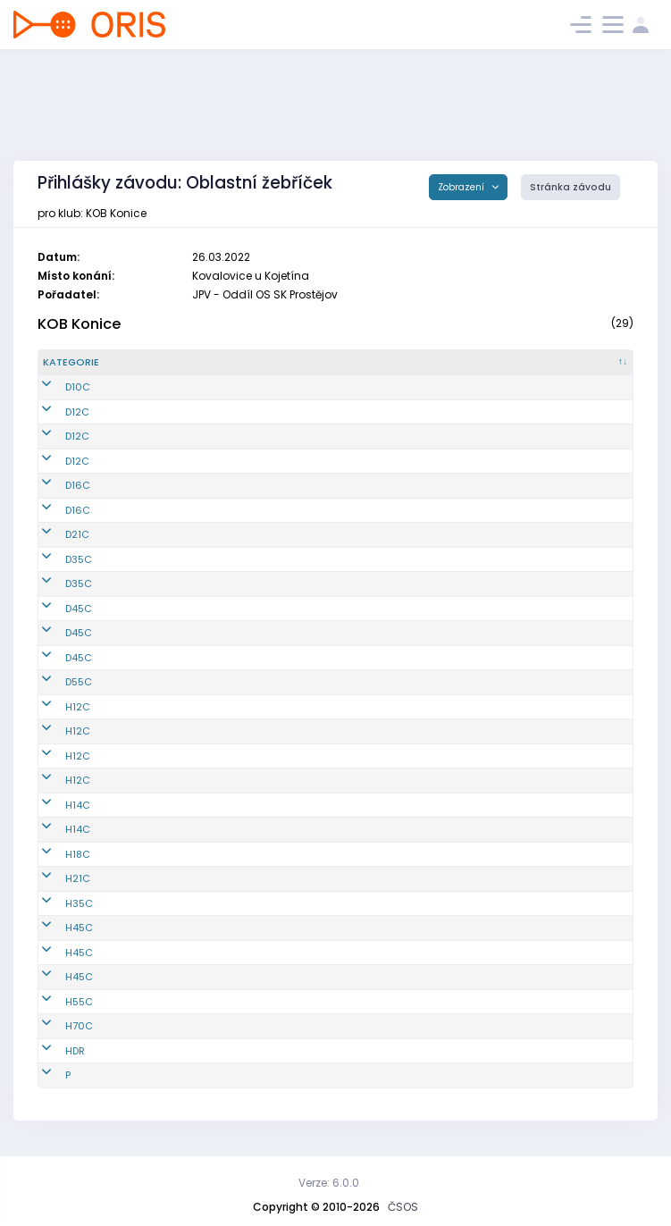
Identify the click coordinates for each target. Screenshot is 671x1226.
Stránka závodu (570, 187)
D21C (55, 534)
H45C (57, 927)
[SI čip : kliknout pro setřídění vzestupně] (586, 362)
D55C (56, 682)
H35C (57, 903)
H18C (55, 854)
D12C (55, 412)
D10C (55, 387)
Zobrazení (462, 187)
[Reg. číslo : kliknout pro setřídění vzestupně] (193, 362)
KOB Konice (80, 324)
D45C (56, 608)
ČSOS (403, 1206)
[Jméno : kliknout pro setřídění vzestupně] (343, 362)
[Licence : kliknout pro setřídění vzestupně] (492, 362)
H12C (55, 707)
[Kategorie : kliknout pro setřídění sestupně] (92, 362)
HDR (53, 1051)
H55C (57, 1002)
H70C (57, 1026)
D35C (56, 559)
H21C (55, 878)
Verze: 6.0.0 (328, 1182)
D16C (55, 485)
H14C (55, 805)
